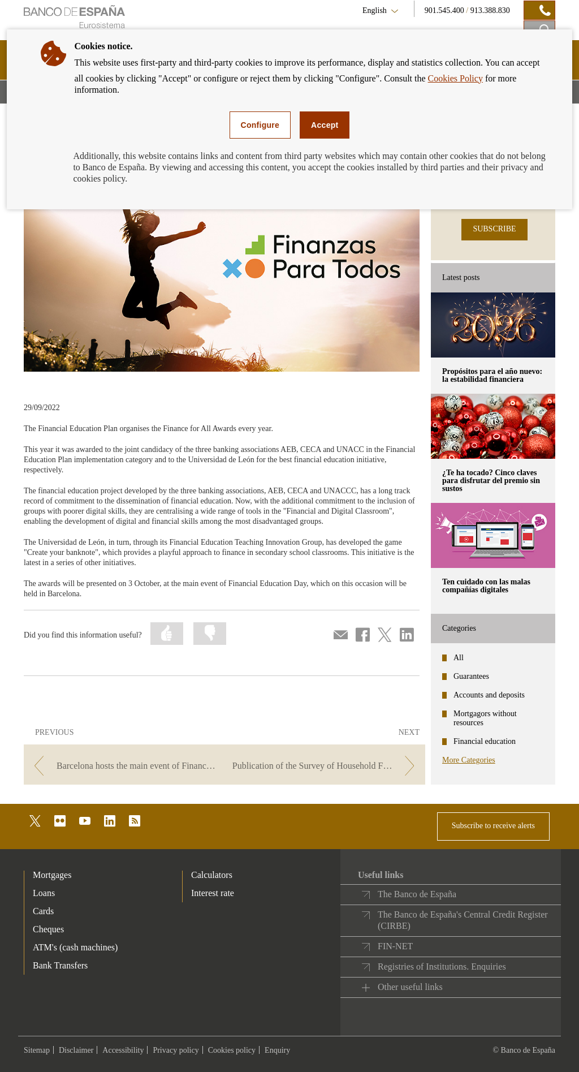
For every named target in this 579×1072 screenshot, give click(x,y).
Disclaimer (76, 1050)
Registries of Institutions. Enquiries (442, 966)
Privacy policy (175, 1050)
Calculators (211, 875)
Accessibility (123, 1050)
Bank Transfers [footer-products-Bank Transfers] (60, 965)
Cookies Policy (455, 78)
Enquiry (277, 1050)
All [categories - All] (458, 657)
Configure (260, 125)
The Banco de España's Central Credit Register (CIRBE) (463, 920)
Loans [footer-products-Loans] (44, 893)
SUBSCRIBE (494, 229)
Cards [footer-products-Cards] (43, 911)
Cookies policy (232, 1050)
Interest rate (212, 893)
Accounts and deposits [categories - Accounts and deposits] (489, 695)
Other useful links (410, 987)
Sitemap (37, 1050)
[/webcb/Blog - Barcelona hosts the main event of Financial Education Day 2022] (123, 766)
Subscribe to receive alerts (493, 825)
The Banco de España (417, 894)
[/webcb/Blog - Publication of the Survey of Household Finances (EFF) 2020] (326, 766)
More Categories (468, 760)
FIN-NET (395, 946)
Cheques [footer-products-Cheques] (48, 929)
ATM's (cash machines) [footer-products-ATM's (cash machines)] (75, 947)
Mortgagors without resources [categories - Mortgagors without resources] (485, 718)
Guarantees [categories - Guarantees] (471, 676)
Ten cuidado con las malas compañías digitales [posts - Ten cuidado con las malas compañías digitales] (486, 586)
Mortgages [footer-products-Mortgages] (52, 875)
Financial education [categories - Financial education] (484, 741)
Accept (324, 125)
